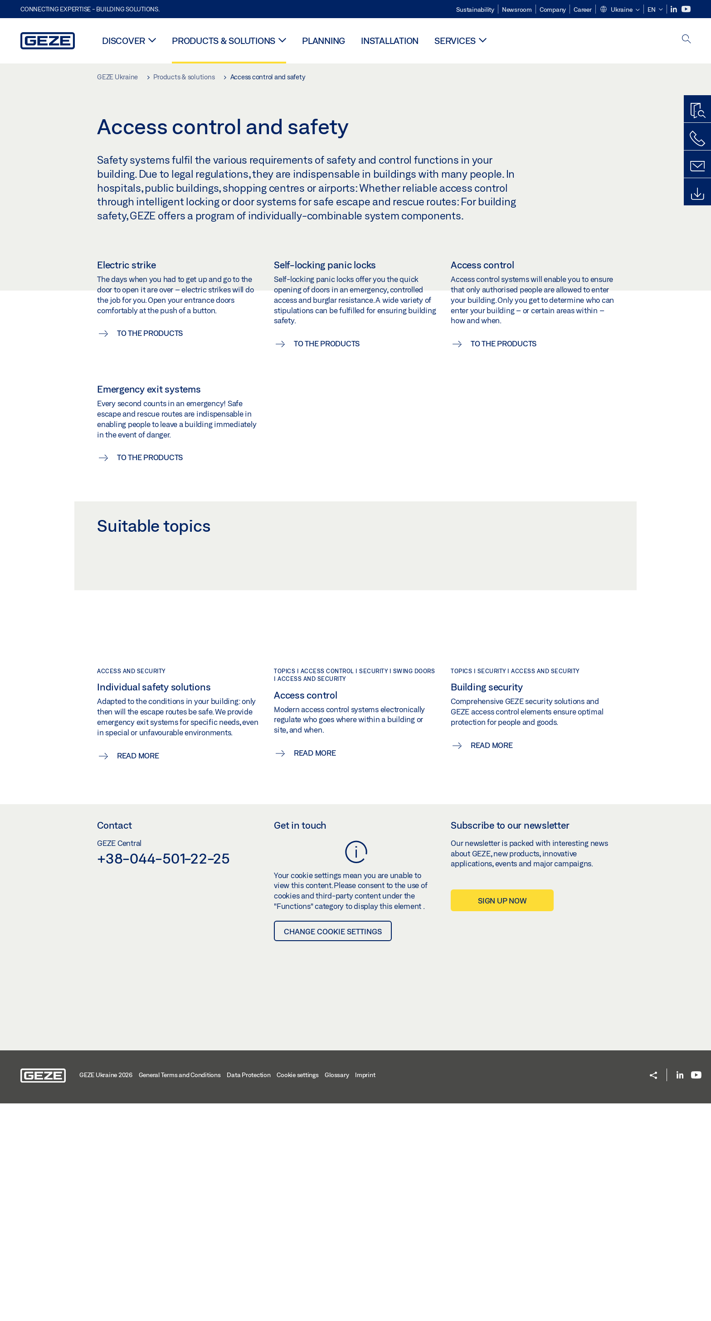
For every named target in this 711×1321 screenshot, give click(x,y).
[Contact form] (697, 166)
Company (553, 9)
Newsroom (517, 9)
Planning (323, 40)
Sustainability (475, 9)
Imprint (365, 1292)
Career (583, 9)
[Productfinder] (697, 111)
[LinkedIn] (674, 9)
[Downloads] (697, 194)
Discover (123, 40)
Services (455, 40)
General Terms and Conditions (180, 1292)
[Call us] (697, 139)
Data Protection (248, 1292)
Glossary (337, 1292)
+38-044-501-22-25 (163, 1076)
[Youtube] (686, 9)
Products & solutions (223, 40)
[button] (619, 10)
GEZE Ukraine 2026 (105, 1292)
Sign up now (502, 1118)
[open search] (686, 40)
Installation (390, 40)
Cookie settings (297, 1292)
